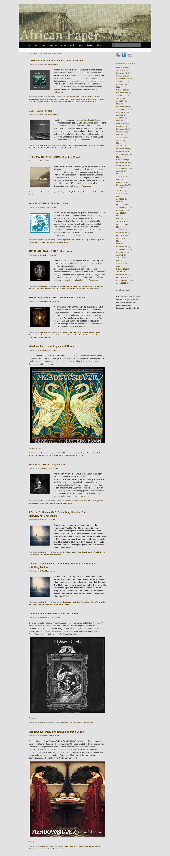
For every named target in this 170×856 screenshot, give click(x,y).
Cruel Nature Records (79, 145)
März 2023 (120, 121)
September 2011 (122, 280)
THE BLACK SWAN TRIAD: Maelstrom (50, 251)
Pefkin (99, 453)
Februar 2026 (121, 67)
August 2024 (121, 95)
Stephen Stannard (35, 455)
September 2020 (122, 154)
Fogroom (61, 99)
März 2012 (120, 266)
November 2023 (122, 107)
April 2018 (120, 177)
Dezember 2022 (122, 126)
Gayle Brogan (81, 453)
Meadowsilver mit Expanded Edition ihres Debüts (57, 731)
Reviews (44, 97)
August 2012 (121, 252)
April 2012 (120, 263)
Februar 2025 (121, 90)
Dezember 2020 (122, 149)
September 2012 (122, 249)
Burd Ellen (63, 453)
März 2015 (120, 219)
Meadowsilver (91, 99)
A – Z (72, 45)
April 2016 (120, 199)
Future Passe (69, 99)
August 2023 (121, 112)
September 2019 (122, 168)
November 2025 (122, 73)
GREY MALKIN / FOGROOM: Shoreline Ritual (54, 157)
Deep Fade (91, 145)
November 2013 (122, 233)
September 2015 (122, 207)
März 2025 (120, 87)
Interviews (53, 45)
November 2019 (122, 165)
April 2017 (120, 193)
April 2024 (120, 101)
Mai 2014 (119, 227)
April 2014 (120, 230)
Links (99, 45)
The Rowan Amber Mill (67, 455)
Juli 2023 (119, 115)
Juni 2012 (120, 258)
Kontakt (90, 45)
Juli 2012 (119, 255)
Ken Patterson (44, 503)
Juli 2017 (119, 191)
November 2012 (122, 247)
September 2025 (122, 79)
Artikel (63, 45)
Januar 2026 (121, 70)
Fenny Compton (89, 240)
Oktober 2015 (121, 205)
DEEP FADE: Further (40, 110)
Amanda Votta (66, 145)
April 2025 (120, 84)
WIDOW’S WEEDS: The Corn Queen (49, 203)
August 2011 (121, 283)
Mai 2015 (119, 216)
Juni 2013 (120, 238)
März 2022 (120, 135)
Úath (82, 101)
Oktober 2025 (121, 76)
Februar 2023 (121, 123)
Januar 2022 (121, 137)
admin (56, 64)
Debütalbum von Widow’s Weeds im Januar (53, 613)
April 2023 (120, 118)
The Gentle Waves (43, 101)
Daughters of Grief (41, 99)
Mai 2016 (119, 196)
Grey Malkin (100, 145)
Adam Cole (65, 97)
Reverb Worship (94, 286)
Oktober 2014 (121, 224)
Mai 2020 (119, 157)
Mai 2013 (119, 241)
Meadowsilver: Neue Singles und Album (51, 346)
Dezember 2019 (122, 163)
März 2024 (120, 104)
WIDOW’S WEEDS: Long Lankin (47, 464)
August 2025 (121, 81)
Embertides (53, 99)
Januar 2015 (121, 221)
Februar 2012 (121, 269)
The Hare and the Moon (59, 101)
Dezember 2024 (122, 93)
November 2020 (122, 151)
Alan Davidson (66, 501)
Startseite (33, 45)
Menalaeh (73, 286)
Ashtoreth (88, 97)
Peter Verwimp (83, 286)
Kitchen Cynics (80, 99)
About (80, 45)
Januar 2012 (121, 272)
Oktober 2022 (121, 132)
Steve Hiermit (52, 335)
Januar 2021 (121, 146)
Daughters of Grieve (87, 501)
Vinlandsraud (81, 288)
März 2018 (120, 179)
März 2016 (120, 202)
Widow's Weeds (90, 101)
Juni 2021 (120, 140)
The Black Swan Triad (51, 288)
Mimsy (80, 192)
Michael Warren (34, 242)
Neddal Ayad (33, 148)
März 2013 (120, 244)
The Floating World (44, 148)
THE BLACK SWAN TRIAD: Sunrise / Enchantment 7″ (59, 297)
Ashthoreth (65, 286)
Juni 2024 (120, 98)
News (43, 45)
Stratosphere (39, 288)
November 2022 (122, 129)
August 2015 (121, 210)
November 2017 (122, 185)
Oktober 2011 (121, 277)
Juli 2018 (119, 171)
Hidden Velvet (33, 503)
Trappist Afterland (73, 101)
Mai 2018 (119, 174)
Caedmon (75, 501)
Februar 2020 (121, 160)
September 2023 (122, 109)
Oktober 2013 (121, 235)
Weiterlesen (60, 92)
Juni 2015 (120, 213)
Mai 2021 (119, 143)
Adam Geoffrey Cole (77, 97)
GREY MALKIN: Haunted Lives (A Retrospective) (56, 60)
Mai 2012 (119, 261)
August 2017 (121, 188)
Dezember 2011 (122, 275)
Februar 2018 (121, 182)
